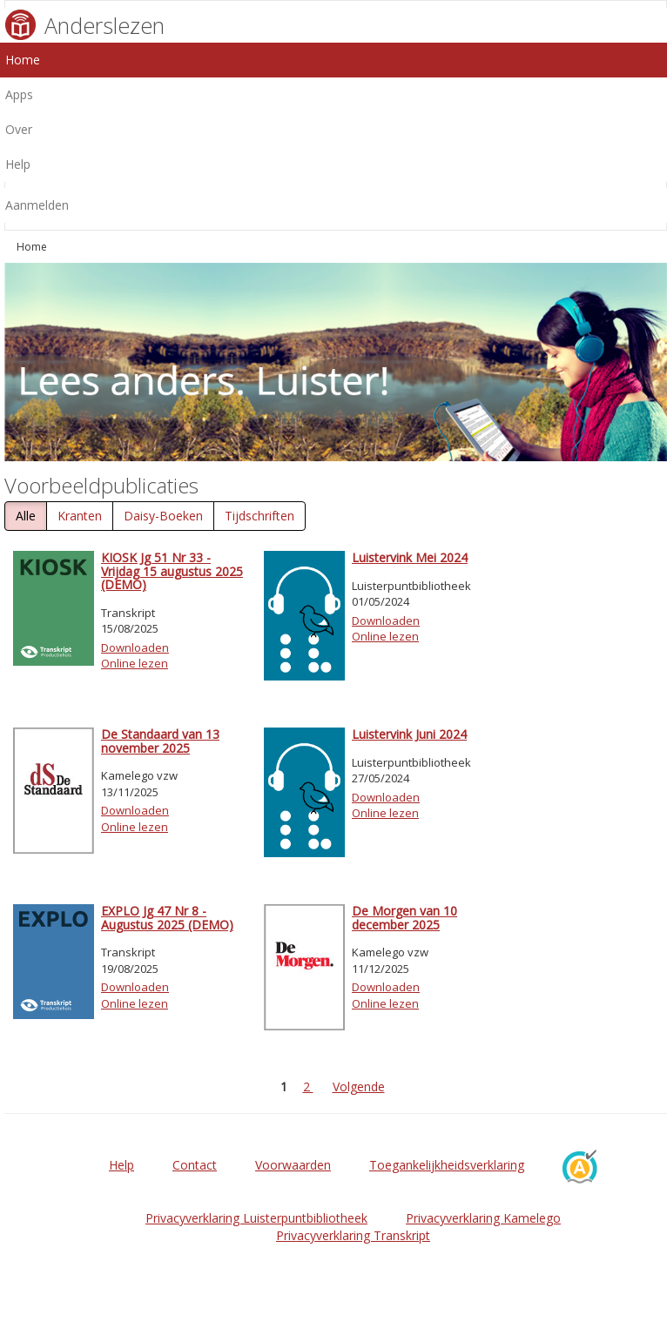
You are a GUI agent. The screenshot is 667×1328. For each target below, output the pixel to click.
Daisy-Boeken (163, 515)
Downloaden (135, 647)
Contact (194, 1165)
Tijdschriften (259, 515)
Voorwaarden (293, 1165)
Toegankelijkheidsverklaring (446, 1165)
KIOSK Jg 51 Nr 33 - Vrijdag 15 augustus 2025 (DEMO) (172, 571)
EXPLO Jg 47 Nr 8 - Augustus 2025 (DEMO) (167, 917)
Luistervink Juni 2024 (409, 734)
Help (121, 1165)
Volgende (359, 1086)
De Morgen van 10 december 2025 (404, 917)
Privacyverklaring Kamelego (483, 1218)
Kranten (79, 515)
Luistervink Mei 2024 (410, 557)
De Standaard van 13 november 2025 (160, 740)
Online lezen (134, 663)
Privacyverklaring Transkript (353, 1235)
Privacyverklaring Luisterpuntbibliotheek (256, 1218)
